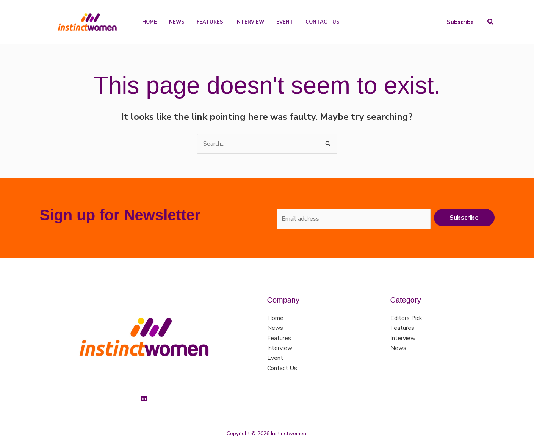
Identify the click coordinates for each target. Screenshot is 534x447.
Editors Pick (406, 318)
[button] (460, 22)
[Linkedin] (144, 398)
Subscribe (464, 217)
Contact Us (282, 368)
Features (279, 338)
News (275, 328)
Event (275, 358)
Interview (279, 348)
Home (275, 318)
